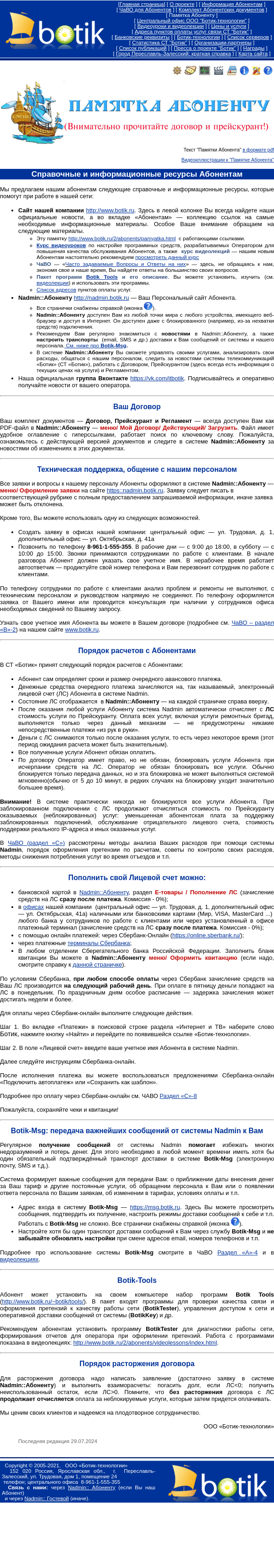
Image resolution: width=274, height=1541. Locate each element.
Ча (68, 264)
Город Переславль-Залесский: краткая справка (173, 53)
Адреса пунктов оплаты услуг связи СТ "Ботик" (192, 31)
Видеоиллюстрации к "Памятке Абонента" (227, 159)
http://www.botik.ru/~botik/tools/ (43, 1301)
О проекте (181, 4)
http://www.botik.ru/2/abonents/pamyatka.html (122, 238)
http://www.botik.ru (110, 210)
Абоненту (104, 892)
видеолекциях (19, 1259)
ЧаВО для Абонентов (145, 9)
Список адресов (56, 289)
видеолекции (52, 283)
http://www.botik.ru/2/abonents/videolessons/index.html (145, 1342)
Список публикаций (143, 48)
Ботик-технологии (198, 37)
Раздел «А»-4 (237, 1252)
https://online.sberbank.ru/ (206, 935)
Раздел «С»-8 (178, 1095)
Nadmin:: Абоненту (92, 1487)
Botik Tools (102, 277)
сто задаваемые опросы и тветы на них (129, 264)
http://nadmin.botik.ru (101, 297)
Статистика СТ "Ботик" (159, 42)
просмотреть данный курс (167, 257)
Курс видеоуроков (61, 245)
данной (83, 964)
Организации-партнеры (223, 42)
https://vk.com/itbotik (157, 378)
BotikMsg (28, 1131)
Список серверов (248, 37)
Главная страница (142, 4)
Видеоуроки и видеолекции (170, 26)
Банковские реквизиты (142, 37)
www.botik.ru (81, 629)
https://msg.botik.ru (155, 1207)
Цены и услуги (228, 26)
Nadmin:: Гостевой (46, 1498)
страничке (107, 964)
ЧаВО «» (36, 842)
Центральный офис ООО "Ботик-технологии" (192, 20)
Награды (254, 48)
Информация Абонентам (232, 4)
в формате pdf (258, 149)
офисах (33, 906)
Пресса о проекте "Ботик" (205, 48)
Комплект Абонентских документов (221, 9)
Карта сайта (253, 53)
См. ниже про (95, 345)
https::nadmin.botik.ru (135, 490)
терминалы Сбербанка (99, 943)
